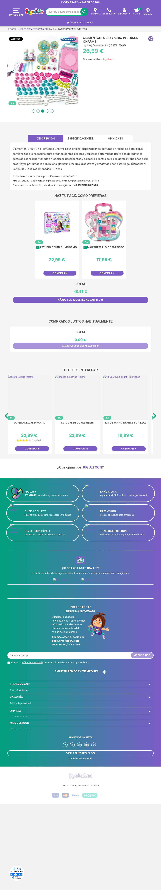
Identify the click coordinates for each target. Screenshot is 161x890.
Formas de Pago (18, 696)
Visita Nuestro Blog (80, 839)
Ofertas (13, 771)
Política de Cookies (19, 743)
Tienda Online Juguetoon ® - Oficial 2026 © (81, 871)
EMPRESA (15, 752)
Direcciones (15, 805)
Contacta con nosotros (21, 709)
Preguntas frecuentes (21, 703)
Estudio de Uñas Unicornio (58, 247)
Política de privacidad (20, 724)
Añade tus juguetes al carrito (80, 299)
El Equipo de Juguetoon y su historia (27, 731)
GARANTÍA (16, 718)
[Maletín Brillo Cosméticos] (104, 222)
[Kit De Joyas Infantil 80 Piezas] (128, 397)
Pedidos (14, 799)
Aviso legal (15, 737)
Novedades (15, 777)
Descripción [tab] (46, 138)
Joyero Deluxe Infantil (32, 422)
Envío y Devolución (19, 690)
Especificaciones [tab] (80, 138)
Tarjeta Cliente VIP (19, 765)
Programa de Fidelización (22, 812)
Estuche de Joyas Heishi (80, 422)
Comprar (60, 273)
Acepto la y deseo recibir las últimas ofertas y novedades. (50, 662)
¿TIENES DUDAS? (20, 684)
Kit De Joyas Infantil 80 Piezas (128, 422)
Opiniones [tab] (115, 138)
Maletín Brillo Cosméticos (105, 247)
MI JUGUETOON (19, 786)
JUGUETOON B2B (18, 759)
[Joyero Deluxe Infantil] (32, 397)
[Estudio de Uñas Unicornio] (57, 222)
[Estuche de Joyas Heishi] (80, 397)
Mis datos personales (20, 793)
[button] (151, 38)
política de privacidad (31, 662)
